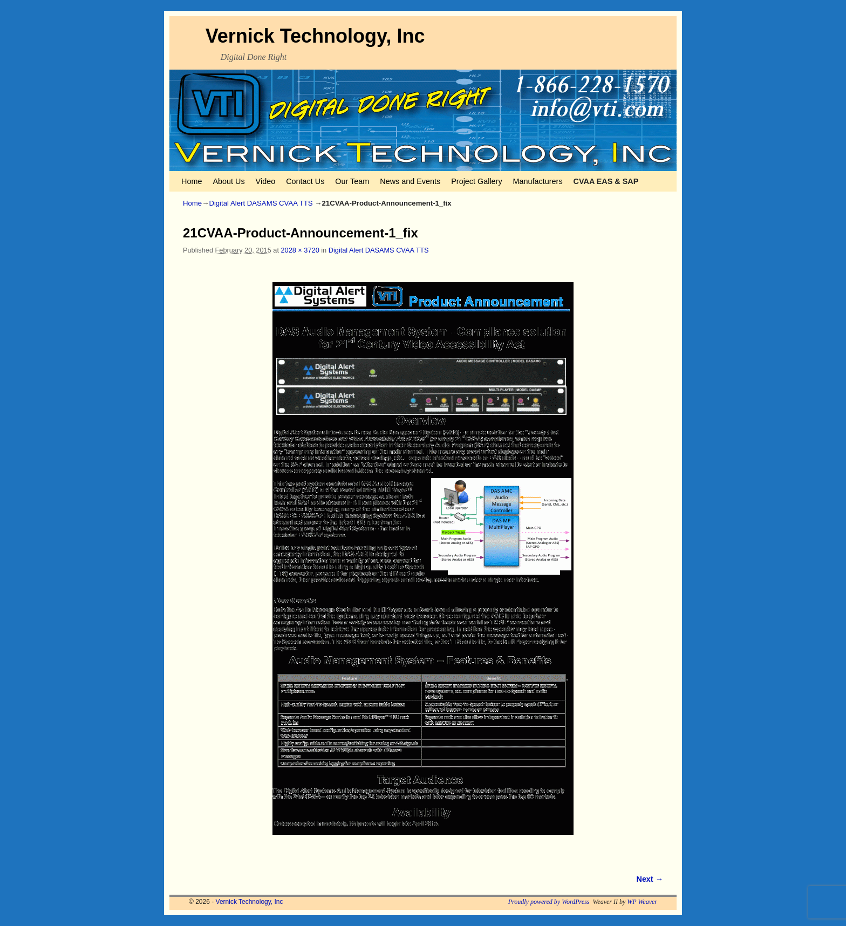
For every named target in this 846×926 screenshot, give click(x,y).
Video (266, 181)
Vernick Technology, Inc (315, 36)
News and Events (410, 181)
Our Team (352, 181)
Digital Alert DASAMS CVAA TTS (260, 203)
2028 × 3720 (300, 250)
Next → (650, 879)
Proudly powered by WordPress (549, 901)
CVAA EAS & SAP (606, 181)
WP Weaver (642, 901)
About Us (228, 181)
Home (191, 181)
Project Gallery (476, 181)
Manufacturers (538, 181)
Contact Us (305, 181)
